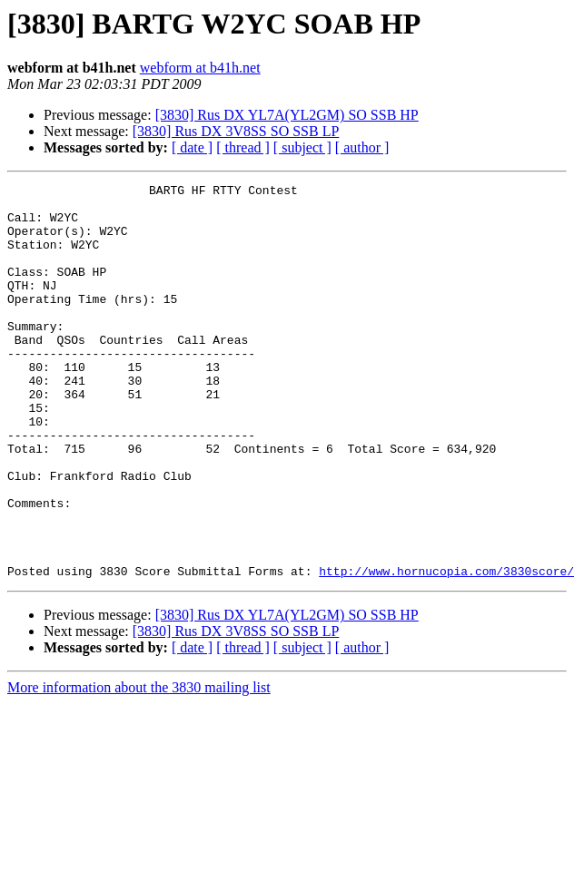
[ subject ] (302, 147)
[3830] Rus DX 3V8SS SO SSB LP (236, 131)
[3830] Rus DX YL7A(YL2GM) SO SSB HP (287, 114)
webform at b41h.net (200, 67)
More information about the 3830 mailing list (139, 766)
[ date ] (192, 147)
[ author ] (362, 147)
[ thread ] (243, 147)
